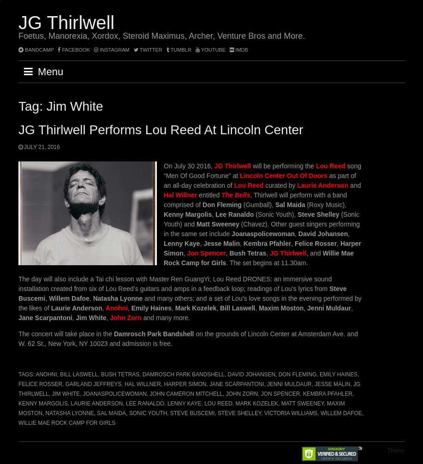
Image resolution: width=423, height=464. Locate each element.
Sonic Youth (148, 413)
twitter (148, 50)
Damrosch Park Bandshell (184, 374)
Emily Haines (338, 374)
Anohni (46, 374)
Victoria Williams (290, 413)
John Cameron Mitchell (186, 394)
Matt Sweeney (302, 403)
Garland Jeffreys (94, 384)
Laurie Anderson (97, 403)
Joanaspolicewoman (115, 394)
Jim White (66, 394)
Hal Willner (143, 384)
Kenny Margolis (43, 403)
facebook (74, 50)
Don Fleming (298, 374)
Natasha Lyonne (70, 413)
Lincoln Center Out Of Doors (284, 175)
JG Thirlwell (66, 22)
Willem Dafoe (341, 413)
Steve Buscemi (192, 413)
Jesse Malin (332, 384)
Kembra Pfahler (327, 394)
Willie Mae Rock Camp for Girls (67, 423)
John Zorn (242, 394)
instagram (112, 50)
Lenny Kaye (184, 403)
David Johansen (252, 374)
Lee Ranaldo (145, 403)
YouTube (211, 50)
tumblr (180, 50)
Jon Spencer (280, 394)
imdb (239, 50)
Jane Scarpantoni (236, 384)
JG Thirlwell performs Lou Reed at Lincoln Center (160, 130)
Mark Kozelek (257, 403)
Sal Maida (111, 413)
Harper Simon (185, 384)
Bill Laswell (79, 374)
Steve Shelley (239, 413)
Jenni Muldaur (289, 384)
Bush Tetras (120, 374)
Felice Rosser (40, 384)
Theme (396, 450)
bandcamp (36, 50)
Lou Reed (218, 403)
